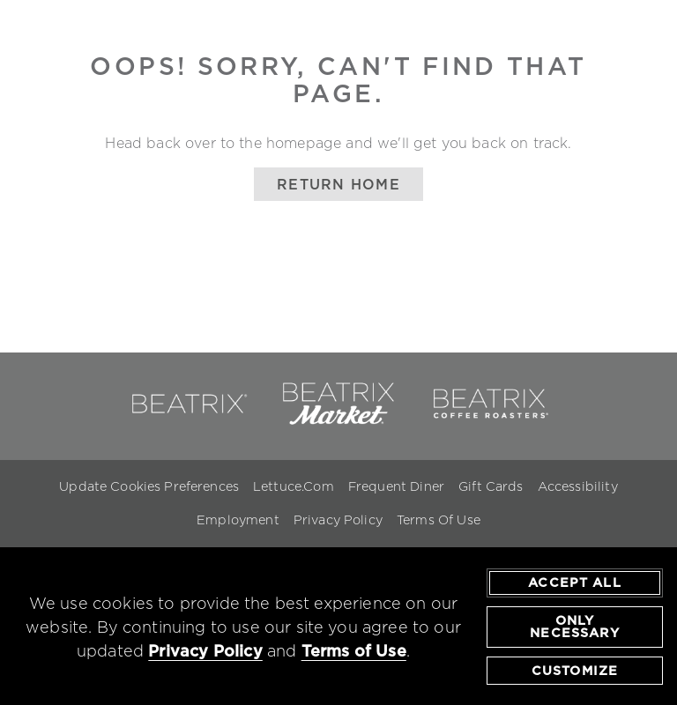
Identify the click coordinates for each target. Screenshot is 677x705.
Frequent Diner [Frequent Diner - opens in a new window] (396, 486)
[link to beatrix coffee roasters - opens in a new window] (489, 421)
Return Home (338, 184)
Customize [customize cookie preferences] (575, 670)
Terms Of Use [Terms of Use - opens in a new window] (438, 520)
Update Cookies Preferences (149, 486)
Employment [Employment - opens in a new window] (238, 520)
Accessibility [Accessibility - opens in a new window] (578, 486)
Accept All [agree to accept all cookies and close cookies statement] (574, 583)
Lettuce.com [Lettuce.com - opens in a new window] (293, 486)
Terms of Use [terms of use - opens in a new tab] (353, 651)
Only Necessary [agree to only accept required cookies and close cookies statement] (574, 627)
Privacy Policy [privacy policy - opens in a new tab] (205, 651)
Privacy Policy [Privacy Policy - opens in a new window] (338, 520)
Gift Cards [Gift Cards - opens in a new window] (491, 486)
